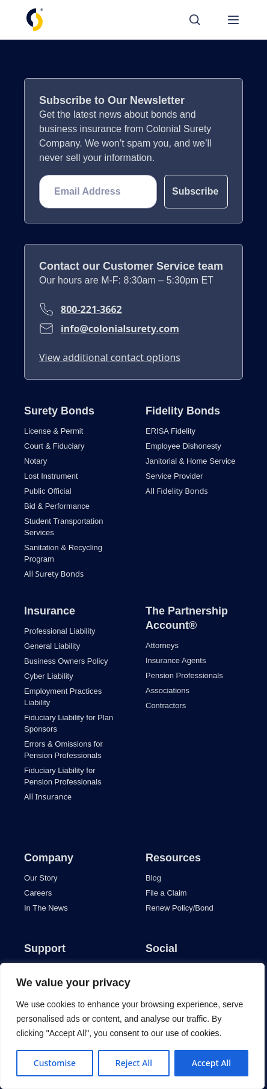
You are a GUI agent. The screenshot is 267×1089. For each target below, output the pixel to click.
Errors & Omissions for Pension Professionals (63, 749)
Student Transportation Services (63, 527)
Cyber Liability (48, 676)
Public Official (48, 491)
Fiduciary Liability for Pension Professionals (63, 776)
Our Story (41, 877)
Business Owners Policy (66, 661)
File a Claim (166, 892)
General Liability (52, 646)
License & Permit (53, 430)
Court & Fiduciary (54, 445)
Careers (38, 892)
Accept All (211, 1063)
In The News (46, 907)
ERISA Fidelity (170, 430)
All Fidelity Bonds (177, 490)
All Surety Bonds (54, 573)
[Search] (201, 20)
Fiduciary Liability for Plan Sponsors (68, 723)
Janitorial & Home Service (191, 461)
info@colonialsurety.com (120, 328)
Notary (35, 461)
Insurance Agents (176, 660)
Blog (153, 877)
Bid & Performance (57, 506)
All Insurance (48, 796)
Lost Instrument (51, 476)
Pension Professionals (184, 675)
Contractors (166, 705)
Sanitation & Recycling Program (63, 553)
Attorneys (162, 645)
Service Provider (174, 476)
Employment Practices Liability (63, 697)
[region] (132, 1026)
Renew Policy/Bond (179, 907)
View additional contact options (109, 357)
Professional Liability (60, 631)
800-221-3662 (91, 309)
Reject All (133, 1063)
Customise (55, 1063)
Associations (167, 690)
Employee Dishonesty (183, 445)
